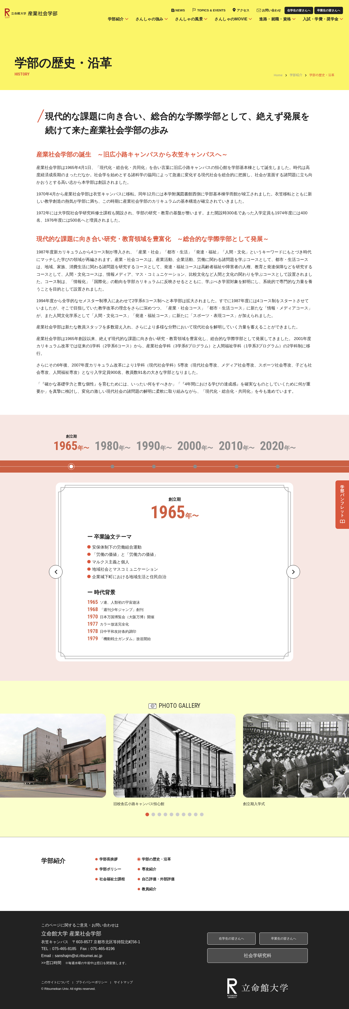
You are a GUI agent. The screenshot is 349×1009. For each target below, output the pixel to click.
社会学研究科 (257, 955)
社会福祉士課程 (110, 879)
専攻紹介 (146, 869)
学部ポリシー (108, 869)
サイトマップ (123, 982)
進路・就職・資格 (275, 19)
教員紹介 (146, 889)
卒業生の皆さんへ (328, 10)
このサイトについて (55, 982)
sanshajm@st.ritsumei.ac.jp (78, 956)
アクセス (243, 10)
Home (278, 75)
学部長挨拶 (106, 859)
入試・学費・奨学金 (321, 19)
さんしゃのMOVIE (230, 19)
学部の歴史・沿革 (154, 859)
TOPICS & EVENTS (211, 10)
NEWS (180, 10)
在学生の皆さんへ (298, 10)
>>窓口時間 (84, 963)
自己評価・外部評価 (155, 879)
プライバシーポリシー (91, 982)
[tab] (147, 814)
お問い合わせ (271, 10)
